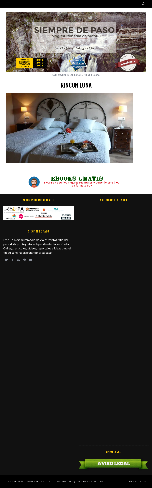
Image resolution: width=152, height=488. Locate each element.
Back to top (137, 481)
